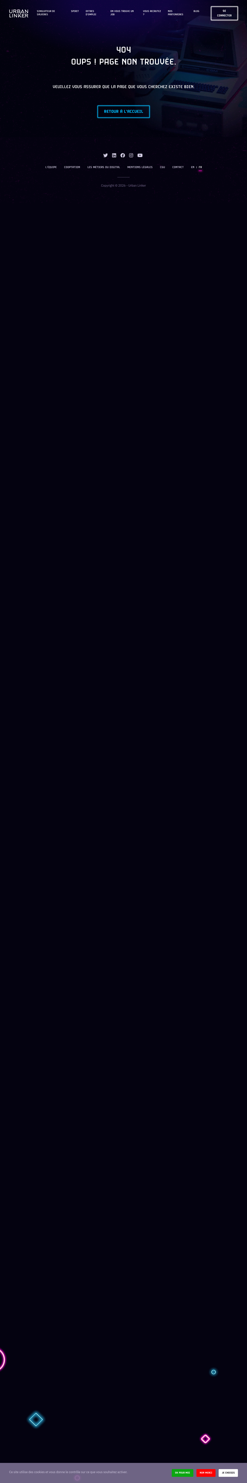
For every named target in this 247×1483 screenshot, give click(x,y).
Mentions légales (140, 167)
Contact (178, 167)
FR (200, 167)
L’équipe (51, 167)
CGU (162, 167)
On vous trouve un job (122, 13)
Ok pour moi (182, 1472)
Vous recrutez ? (152, 13)
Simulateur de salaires (46, 13)
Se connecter (224, 13)
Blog (196, 11)
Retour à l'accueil (123, 111)
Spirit (75, 11)
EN (192, 167)
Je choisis (228, 1472)
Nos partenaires (175, 13)
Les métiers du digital (103, 167)
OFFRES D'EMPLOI (91, 13)
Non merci (206, 1472)
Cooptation (72, 167)
